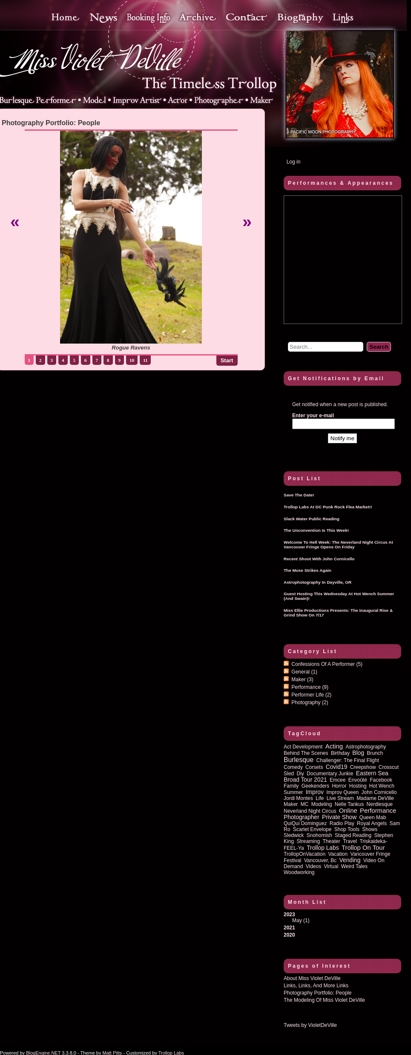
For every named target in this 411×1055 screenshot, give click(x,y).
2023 (342, 917)
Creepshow (363, 767)
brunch (375, 753)
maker (291, 804)
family (291, 786)
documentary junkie (330, 774)
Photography (309, 702)
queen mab (372, 817)
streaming (308, 841)
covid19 (337, 767)
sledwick (294, 835)
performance (378, 810)
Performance (309, 687)
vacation (338, 854)
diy (300, 774)
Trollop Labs (323, 848)
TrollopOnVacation (304, 854)
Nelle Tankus (349, 804)
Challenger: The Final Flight (347, 760)
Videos (313, 866)
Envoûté (357, 780)
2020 (289, 935)
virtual (331, 866)
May (297, 920)
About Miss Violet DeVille (312, 978)
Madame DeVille (375, 798)
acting (334, 746)
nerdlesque (380, 804)
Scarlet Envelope (312, 829)
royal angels (372, 823)
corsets (314, 767)
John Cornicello (379, 792)
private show (339, 817)
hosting (358, 786)
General (304, 672)
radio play (342, 823)
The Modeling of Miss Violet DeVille (324, 1000)
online (348, 810)
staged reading (353, 835)
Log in (294, 162)
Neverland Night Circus (310, 811)
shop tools (346, 829)
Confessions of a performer (326, 664)
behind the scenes (306, 753)
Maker (302, 679)
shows (369, 829)
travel (350, 841)
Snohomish (319, 835)
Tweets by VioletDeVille (310, 1025)
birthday (340, 753)
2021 (289, 928)
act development (303, 747)
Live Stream (340, 798)
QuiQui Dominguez (305, 823)
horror (339, 786)
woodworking (299, 872)
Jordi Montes (298, 798)
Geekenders (315, 786)
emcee (337, 780)
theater (331, 841)
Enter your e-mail (313, 416)
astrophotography (365, 747)
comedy (293, 767)
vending (350, 860)
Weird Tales (354, 866)
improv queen (342, 792)
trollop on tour (363, 847)
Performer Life (311, 695)
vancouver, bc (320, 860)
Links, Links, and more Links (316, 986)
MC (305, 804)
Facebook (381, 780)
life (320, 798)
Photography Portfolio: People (317, 993)
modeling (321, 804)
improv (315, 792)
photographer (301, 817)
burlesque (298, 759)
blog (358, 753)
